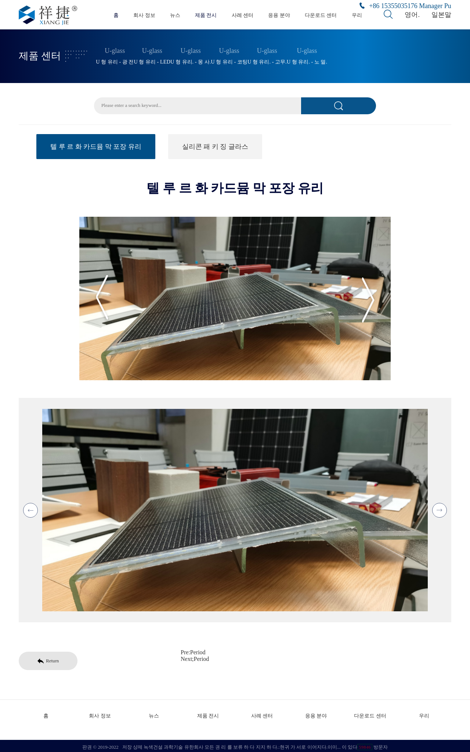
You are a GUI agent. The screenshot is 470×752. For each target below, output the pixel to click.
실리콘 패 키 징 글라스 (215, 146)
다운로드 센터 (321, 15)
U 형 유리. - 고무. (267, 60)
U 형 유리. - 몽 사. (190, 60)
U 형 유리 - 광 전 (115, 60)
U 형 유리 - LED (152, 60)
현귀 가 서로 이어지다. (304, 744)
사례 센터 (243, 15)
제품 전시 (206, 15)
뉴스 (175, 15)
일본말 (442, 14)
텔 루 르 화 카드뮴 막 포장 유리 (95, 146)
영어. (413, 14)
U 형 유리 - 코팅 (229, 60)
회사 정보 (144, 15)
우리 (357, 15)
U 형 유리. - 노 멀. (307, 60)
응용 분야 (279, 15)
